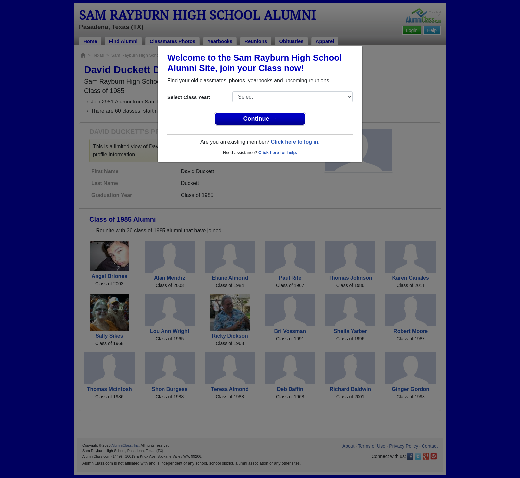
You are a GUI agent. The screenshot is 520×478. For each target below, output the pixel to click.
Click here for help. (277, 152)
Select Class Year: (188, 97)
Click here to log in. (295, 142)
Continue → (260, 118)
